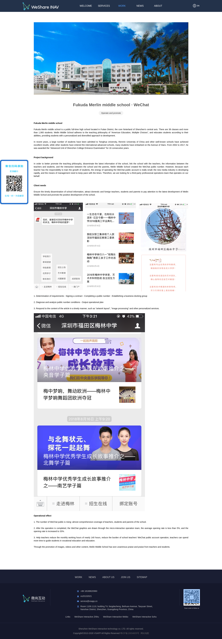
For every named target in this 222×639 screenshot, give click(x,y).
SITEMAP (142, 577)
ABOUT (158, 6)
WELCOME (86, 6)
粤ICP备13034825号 (129, 633)
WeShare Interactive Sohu (144, 617)
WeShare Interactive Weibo (115, 617)
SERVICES (104, 6)
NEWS (140, 6)
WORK (122, 6)
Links (68, 617)
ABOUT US (108, 577)
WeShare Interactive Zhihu (86, 617)
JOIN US (125, 577)
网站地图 (145, 633)
